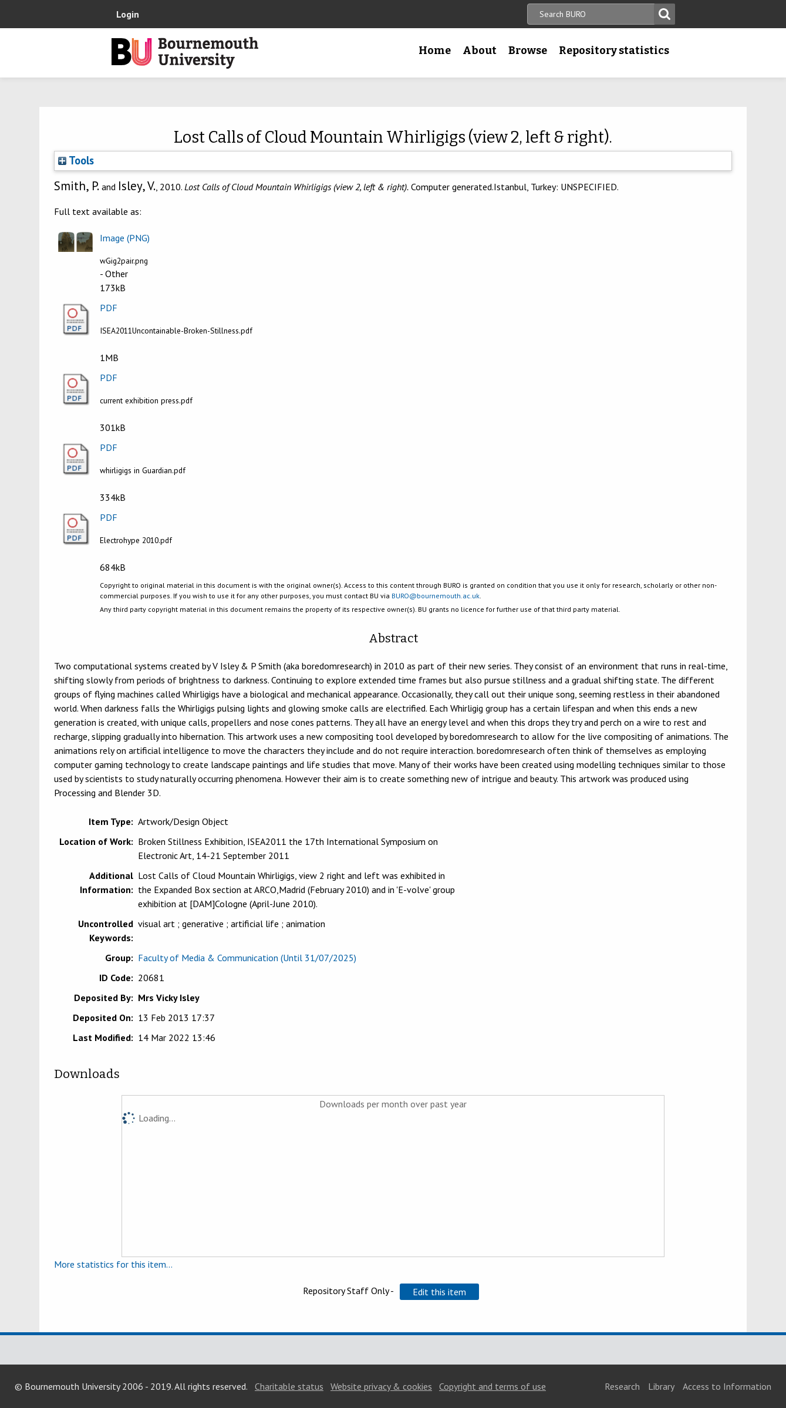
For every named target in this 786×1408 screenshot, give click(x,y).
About (480, 50)
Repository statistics (614, 50)
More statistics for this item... (113, 1264)
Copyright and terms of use (492, 1386)
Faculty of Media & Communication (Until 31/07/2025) (247, 958)
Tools (76, 160)
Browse (527, 50)
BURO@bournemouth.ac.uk (436, 595)
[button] (439, 1292)
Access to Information (727, 1386)
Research (622, 1386)
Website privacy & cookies (381, 1386)
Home (435, 50)
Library (661, 1386)
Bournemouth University (185, 53)
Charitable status (289, 1386)
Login (127, 14)
